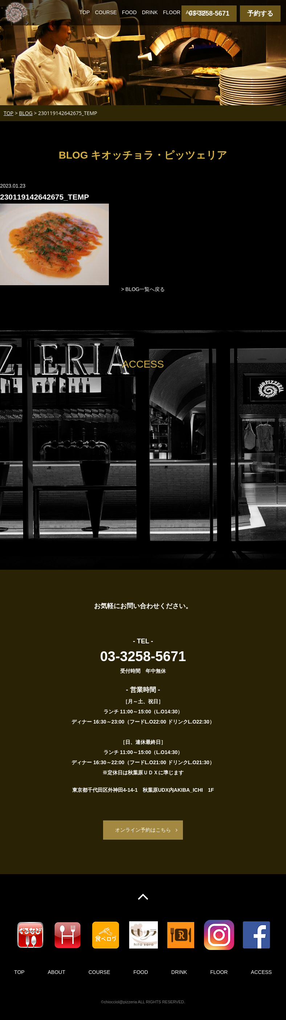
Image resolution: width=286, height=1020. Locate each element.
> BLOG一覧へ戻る (143, 289)
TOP (84, 12)
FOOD (129, 12)
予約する (260, 13)
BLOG (25, 113)
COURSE (106, 12)
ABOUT (56, 972)
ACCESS (196, 12)
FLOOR (171, 12)
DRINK (150, 12)
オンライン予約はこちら (143, 830)
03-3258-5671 (209, 13)
